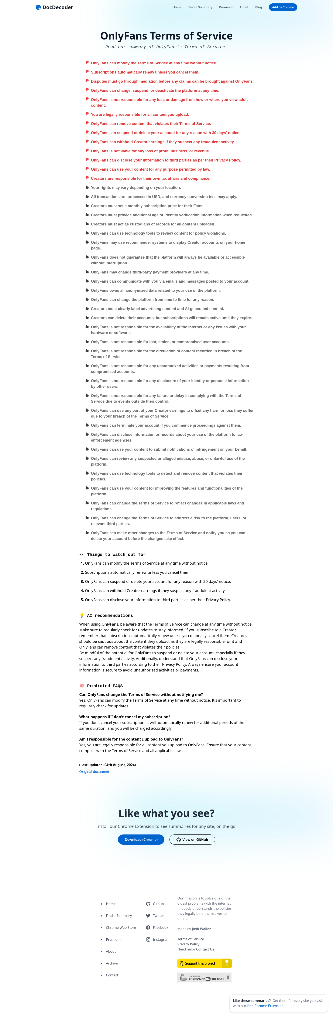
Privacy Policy (188, 944)
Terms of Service (190, 939)
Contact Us (205, 949)
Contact (112, 975)
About (111, 951)
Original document (94, 771)
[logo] (54, 7)
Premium (113, 939)
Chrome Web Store (121, 927)
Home (111, 903)
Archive (112, 963)
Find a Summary (119, 915)
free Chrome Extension (265, 1005)
